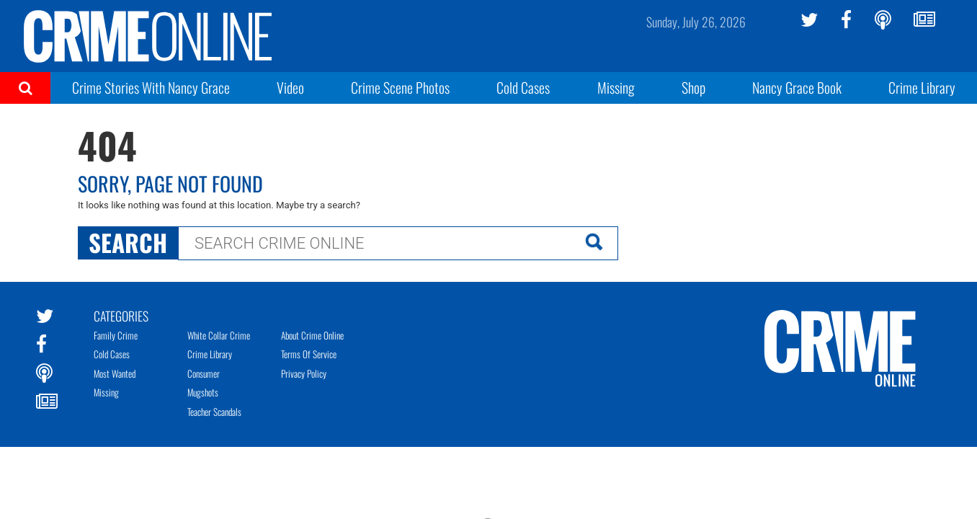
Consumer (203, 373)
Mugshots (202, 392)
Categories (121, 315)
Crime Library (921, 87)
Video (290, 87)
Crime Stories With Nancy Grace (151, 87)
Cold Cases (523, 87)
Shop (693, 87)
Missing (616, 87)
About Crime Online (312, 335)
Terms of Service (308, 354)
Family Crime (116, 335)
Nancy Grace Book (797, 87)
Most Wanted (114, 373)
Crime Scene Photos (400, 87)
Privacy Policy (303, 373)
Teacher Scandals (214, 411)
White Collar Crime (218, 335)
